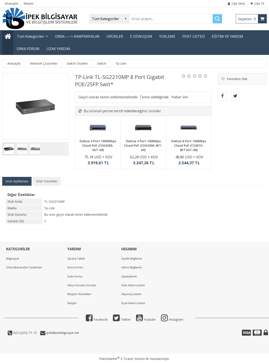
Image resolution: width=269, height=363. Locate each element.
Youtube (146, 319)
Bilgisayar (12, 258)
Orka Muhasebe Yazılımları (24, 267)
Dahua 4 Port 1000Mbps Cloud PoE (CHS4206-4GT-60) (98, 145)
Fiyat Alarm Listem (133, 303)
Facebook (97, 319)
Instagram (172, 319)
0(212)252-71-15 (24, 333)
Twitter (122, 319)
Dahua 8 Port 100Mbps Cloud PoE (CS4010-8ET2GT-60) (188, 145)
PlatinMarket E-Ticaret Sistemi (122, 359)
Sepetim (248, 19)
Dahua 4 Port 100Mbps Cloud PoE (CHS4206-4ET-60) (143, 145)
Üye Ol (257, 3)
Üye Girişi (236, 3)
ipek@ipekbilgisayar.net (62, 333)
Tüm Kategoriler (30, 36)
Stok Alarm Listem (133, 285)
